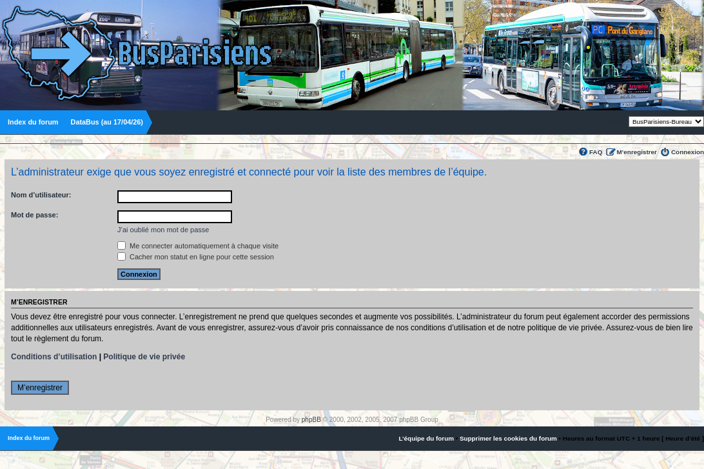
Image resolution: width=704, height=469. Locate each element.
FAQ (595, 151)
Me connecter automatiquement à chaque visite (198, 246)
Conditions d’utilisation (54, 356)
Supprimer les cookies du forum (508, 438)
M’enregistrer (636, 151)
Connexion (687, 151)
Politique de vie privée (144, 356)
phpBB (311, 419)
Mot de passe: (34, 215)
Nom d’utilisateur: (41, 195)
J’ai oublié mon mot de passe (163, 230)
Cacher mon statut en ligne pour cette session (195, 257)
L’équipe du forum (426, 438)
